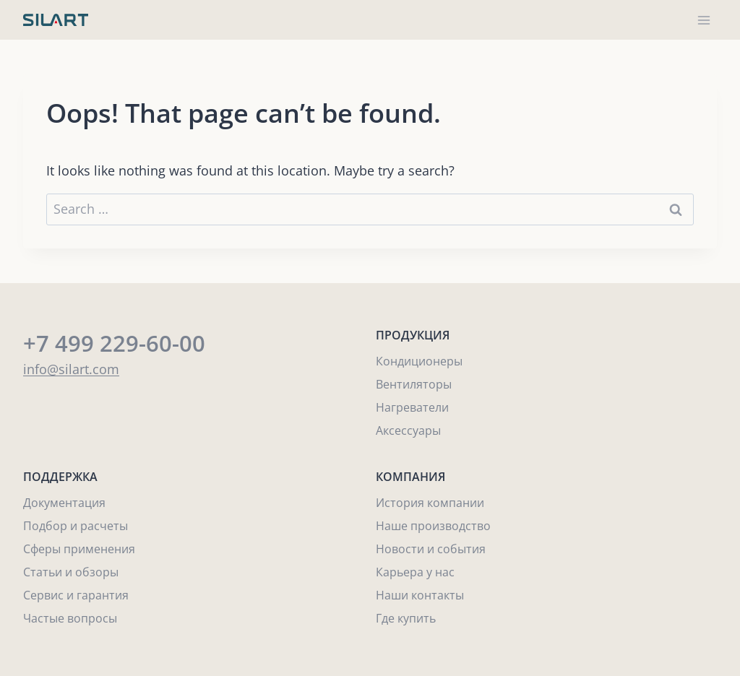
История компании (430, 503)
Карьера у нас (415, 572)
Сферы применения (79, 549)
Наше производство (433, 526)
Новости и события (431, 549)
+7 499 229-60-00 (114, 343)
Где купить (406, 618)
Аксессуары (408, 430)
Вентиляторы (414, 384)
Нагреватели (412, 407)
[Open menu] (703, 20)
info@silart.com (71, 369)
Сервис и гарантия (76, 595)
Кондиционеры (419, 361)
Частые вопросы (70, 618)
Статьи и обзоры (71, 572)
